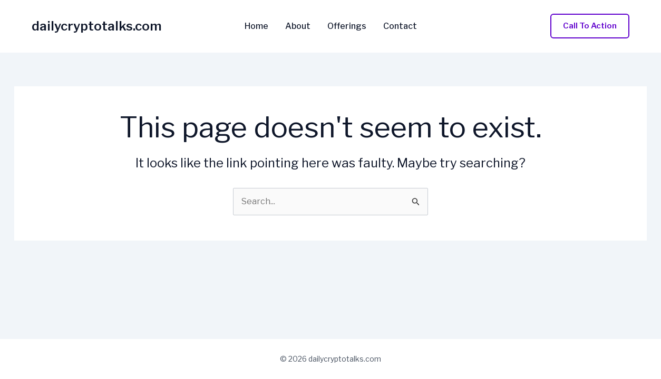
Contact (400, 26)
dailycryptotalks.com (97, 26)
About (297, 26)
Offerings (346, 26)
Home (256, 26)
